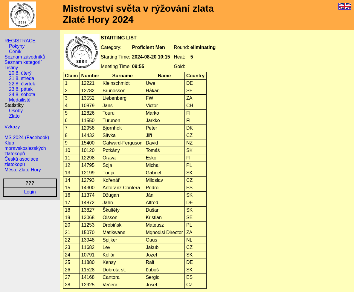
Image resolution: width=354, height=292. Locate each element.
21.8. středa (21, 78)
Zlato (14, 116)
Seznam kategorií (23, 62)
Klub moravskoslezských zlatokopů (25, 148)
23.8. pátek (21, 89)
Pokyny (17, 46)
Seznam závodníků (24, 56)
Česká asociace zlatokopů (21, 161)
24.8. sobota (22, 94)
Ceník (15, 51)
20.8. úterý (20, 73)
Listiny (11, 67)
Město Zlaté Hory (22, 169)
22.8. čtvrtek (22, 83)
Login (30, 191)
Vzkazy (12, 126)
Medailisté (19, 99)
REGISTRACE (20, 40)
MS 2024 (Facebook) (26, 137)
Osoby (16, 110)
